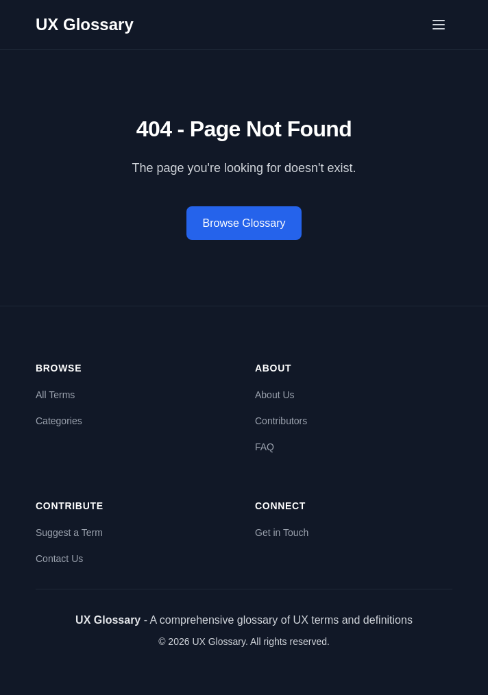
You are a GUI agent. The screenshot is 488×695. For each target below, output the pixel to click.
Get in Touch (281, 532)
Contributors (281, 420)
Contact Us (59, 558)
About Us (275, 394)
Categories (59, 420)
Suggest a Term (69, 532)
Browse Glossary (244, 223)
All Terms (55, 394)
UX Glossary (85, 24)
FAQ (264, 446)
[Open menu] (438, 24)
